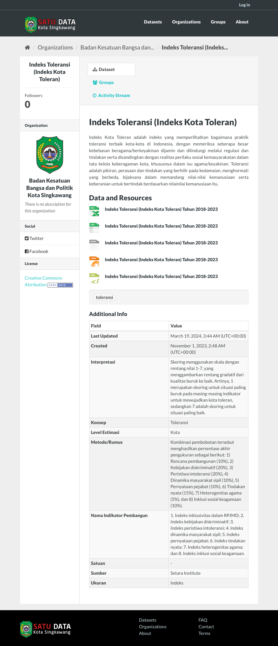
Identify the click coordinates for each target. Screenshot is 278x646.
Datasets (153, 21)
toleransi (104, 297)
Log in (244, 4)
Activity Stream (111, 95)
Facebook (36, 251)
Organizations (186, 21)
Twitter (34, 238)
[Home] (27, 47)
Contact (206, 626)
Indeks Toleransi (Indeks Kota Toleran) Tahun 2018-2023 (161, 209)
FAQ (203, 620)
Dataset (104, 69)
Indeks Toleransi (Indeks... (195, 47)
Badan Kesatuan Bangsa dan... (117, 47)
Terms (204, 633)
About (242, 21)
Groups (218, 21)
